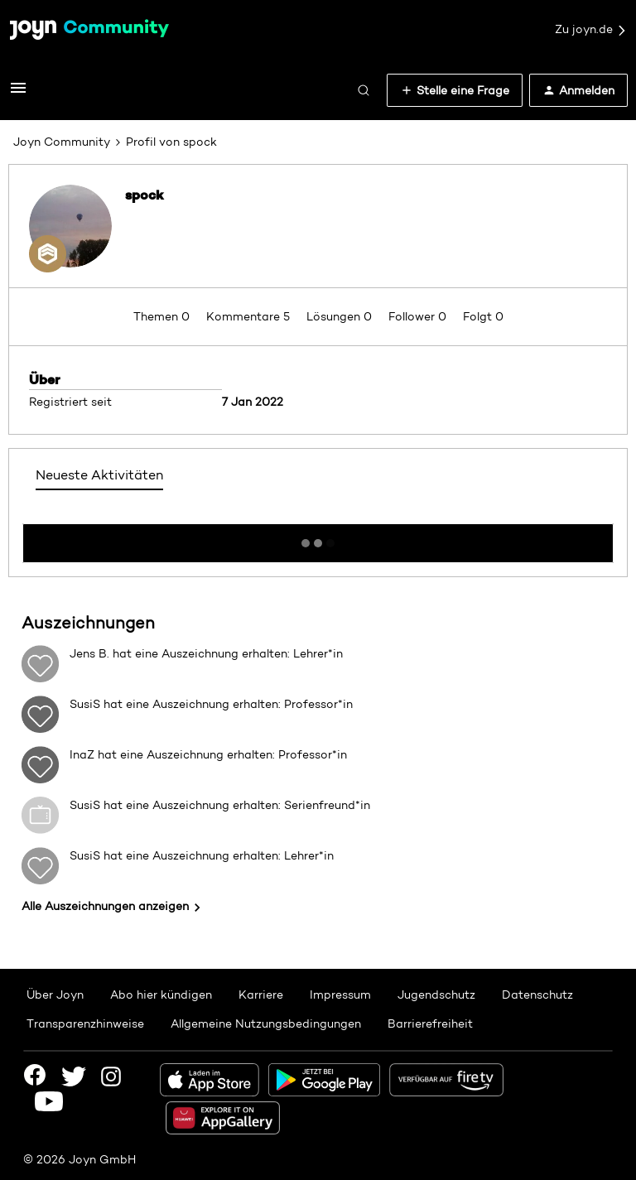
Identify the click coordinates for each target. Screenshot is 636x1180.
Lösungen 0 (340, 316)
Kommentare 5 (249, 316)
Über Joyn (55, 994)
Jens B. (89, 653)
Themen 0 (163, 316)
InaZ (82, 754)
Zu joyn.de (591, 30)
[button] (18, 93)
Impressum (340, 994)
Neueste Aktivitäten (99, 475)
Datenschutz (537, 994)
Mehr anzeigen (318, 538)
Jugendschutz (436, 994)
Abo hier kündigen (161, 994)
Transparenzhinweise (85, 1023)
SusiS (85, 703)
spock (144, 194)
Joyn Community (61, 141)
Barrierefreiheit (430, 1023)
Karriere (260, 994)
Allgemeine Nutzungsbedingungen (266, 1023)
